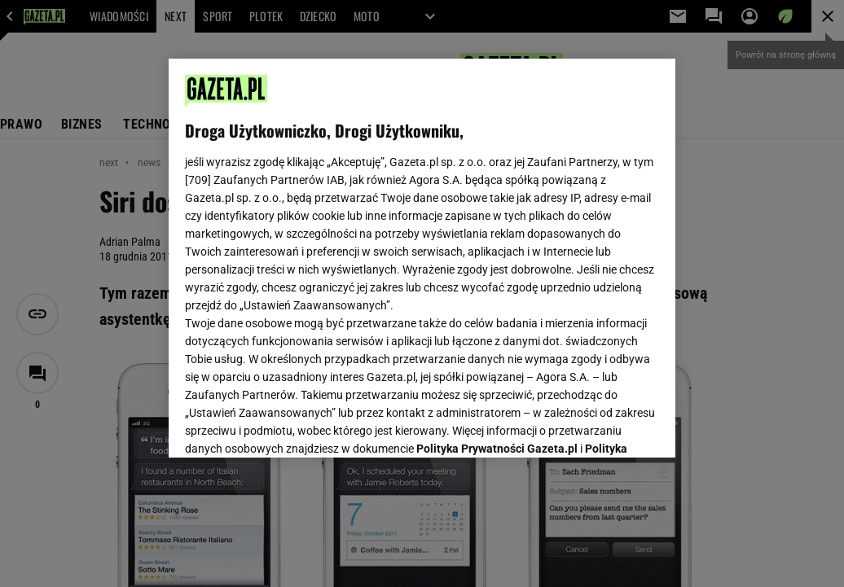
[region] (422, 258)
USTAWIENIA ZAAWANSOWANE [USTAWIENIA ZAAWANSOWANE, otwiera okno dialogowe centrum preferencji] (292, 424)
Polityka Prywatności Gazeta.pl (497, 241)
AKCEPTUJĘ (604, 425)
